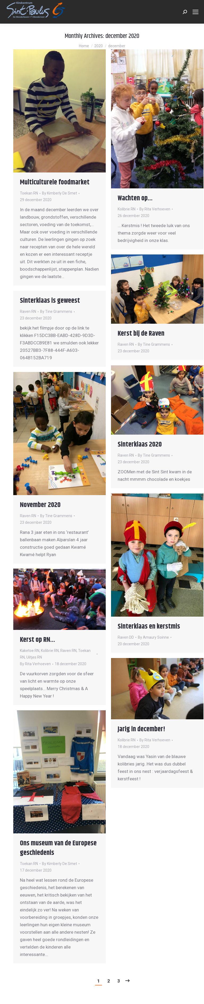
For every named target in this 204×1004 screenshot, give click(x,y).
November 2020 (40, 505)
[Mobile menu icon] (195, 12)
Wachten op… (135, 198)
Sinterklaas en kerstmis (149, 626)
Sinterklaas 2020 (140, 444)
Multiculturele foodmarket (55, 182)
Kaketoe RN (29, 650)
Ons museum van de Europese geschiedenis (58, 848)
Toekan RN (29, 193)
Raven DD (126, 637)
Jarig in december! (141, 729)
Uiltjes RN (34, 657)
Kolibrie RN (126, 209)
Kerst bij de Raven (141, 333)
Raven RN (126, 344)
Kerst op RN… (37, 640)
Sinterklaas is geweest (50, 301)
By (59, 193)
